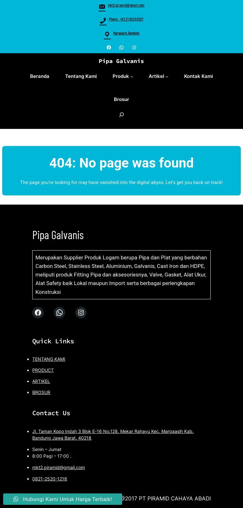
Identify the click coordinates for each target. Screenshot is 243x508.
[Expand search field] (121, 118)
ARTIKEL (41, 381)
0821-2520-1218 (49, 479)
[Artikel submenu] (166, 76)
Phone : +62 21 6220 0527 (121, 19)
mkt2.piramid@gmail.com (121, 5)
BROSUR (41, 392)
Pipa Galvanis (121, 61)
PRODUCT (43, 370)
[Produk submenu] (131, 76)
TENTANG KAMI (48, 359)
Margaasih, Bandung (126, 33)
